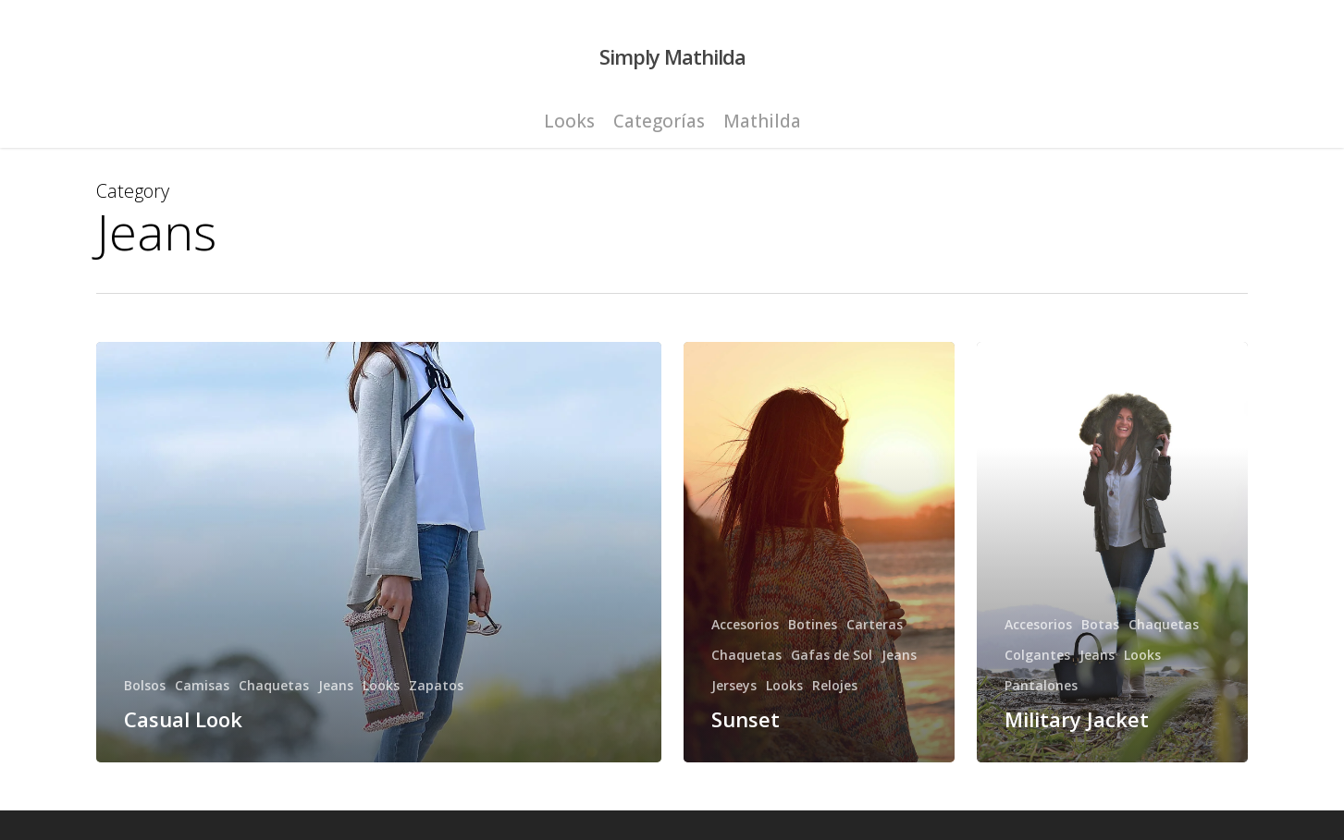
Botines (812, 624)
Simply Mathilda (672, 56)
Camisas (202, 685)
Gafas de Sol (831, 654)
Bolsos (145, 685)
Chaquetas (274, 685)
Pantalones (1041, 685)
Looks (381, 685)
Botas (1100, 624)
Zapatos (436, 685)
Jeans (335, 685)
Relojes (834, 685)
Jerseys (734, 685)
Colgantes (1037, 654)
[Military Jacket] (1112, 552)
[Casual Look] (378, 552)
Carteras (874, 624)
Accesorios (745, 624)
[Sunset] (819, 552)
